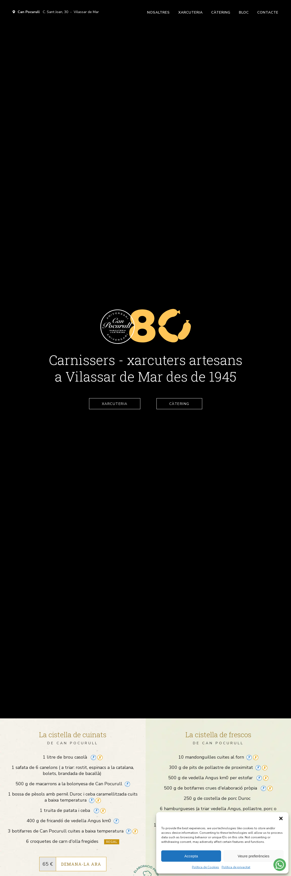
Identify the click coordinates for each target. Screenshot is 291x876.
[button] (280, 818)
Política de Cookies (205, 867)
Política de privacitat (236, 867)
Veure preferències (253, 856)
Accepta (191, 856)
